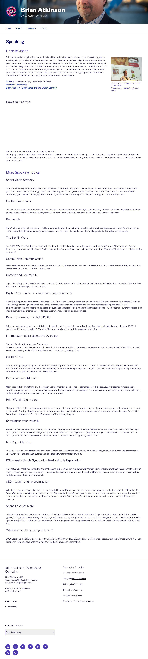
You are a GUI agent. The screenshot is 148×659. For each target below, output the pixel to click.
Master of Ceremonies (16, 85)
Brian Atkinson (43, 10)
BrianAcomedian (77, 567)
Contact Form (11, 607)
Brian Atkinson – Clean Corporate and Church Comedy (31, 88)
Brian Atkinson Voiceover (84, 601)
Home (8, 28)
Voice (19, 28)
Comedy (31, 28)
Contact (43, 28)
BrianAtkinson (76, 596)
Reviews (10, 81)
